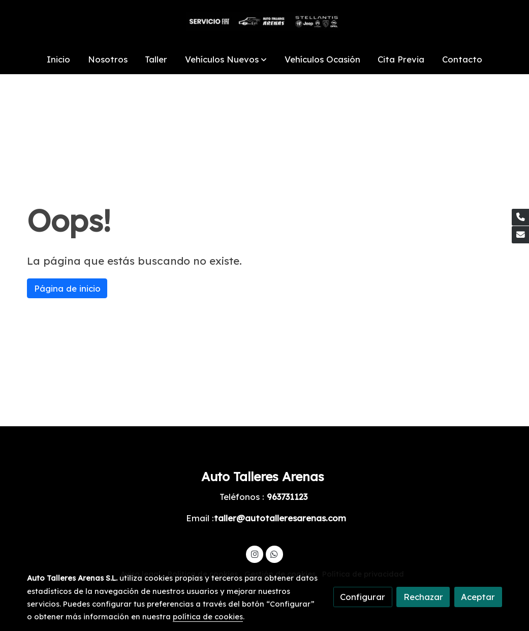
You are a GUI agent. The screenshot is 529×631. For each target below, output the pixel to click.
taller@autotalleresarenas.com (280, 518)
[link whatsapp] (274, 553)
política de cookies (208, 616)
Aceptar (478, 596)
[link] (265, 22)
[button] (225, 60)
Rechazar (423, 596)
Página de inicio (67, 288)
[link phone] (520, 217)
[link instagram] (254, 553)
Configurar (362, 596)
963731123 (287, 496)
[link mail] (520, 234)
